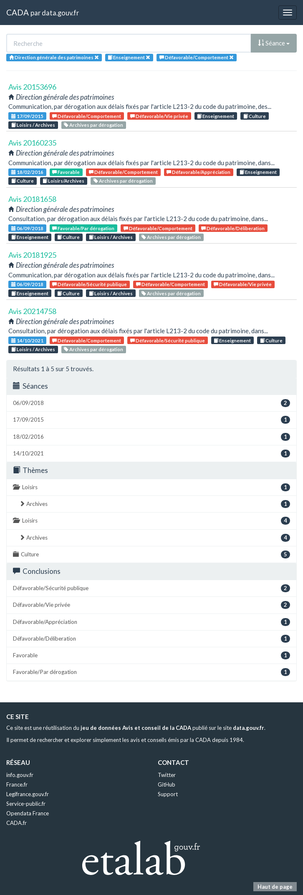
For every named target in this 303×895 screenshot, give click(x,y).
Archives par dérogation (93, 125)
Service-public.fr (25, 803)
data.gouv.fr (60, 13)
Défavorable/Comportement (86, 116)
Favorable (66, 172)
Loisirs (151, 487)
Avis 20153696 (32, 86)
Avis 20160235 (32, 142)
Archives (154, 504)
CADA (17, 12)
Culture (254, 116)
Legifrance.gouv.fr (27, 794)
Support (168, 794)
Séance (274, 43)
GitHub (166, 784)
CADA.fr (16, 823)
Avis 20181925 (32, 254)
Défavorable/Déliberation (233, 228)
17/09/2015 (27, 116)
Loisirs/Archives (63, 181)
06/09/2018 (27, 228)
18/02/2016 (27, 172)
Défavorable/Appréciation (198, 172)
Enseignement (215, 116)
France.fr (17, 784)
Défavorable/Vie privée (159, 116)
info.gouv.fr (19, 775)
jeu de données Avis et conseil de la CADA (136, 727)
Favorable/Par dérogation (83, 228)
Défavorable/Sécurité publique (89, 284)
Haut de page (275, 886)
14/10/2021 (27, 340)
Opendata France (27, 813)
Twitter (167, 775)
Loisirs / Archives (33, 125)
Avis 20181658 (32, 199)
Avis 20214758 (32, 311)
